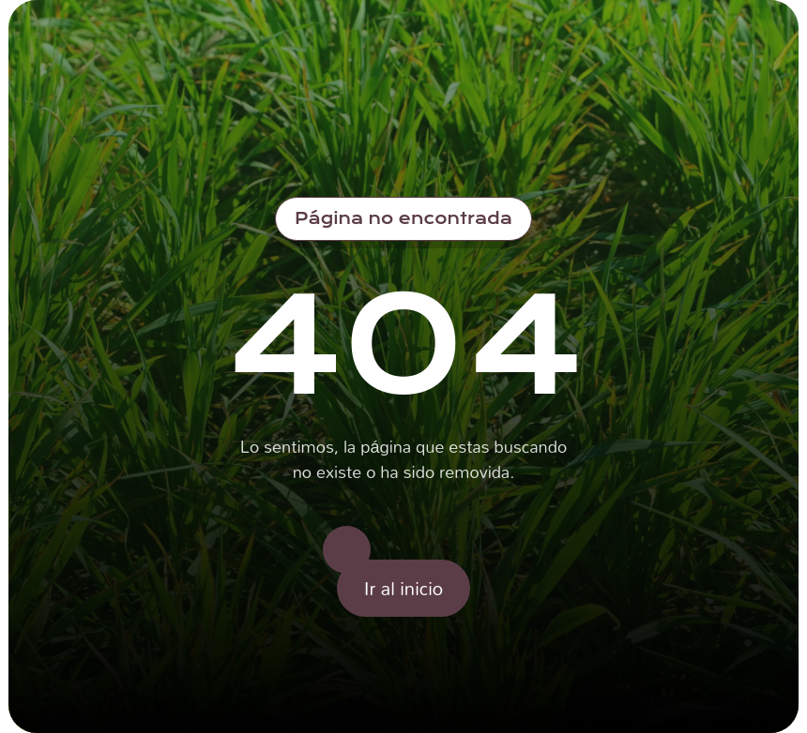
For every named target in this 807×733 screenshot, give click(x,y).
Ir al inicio (403, 587)
